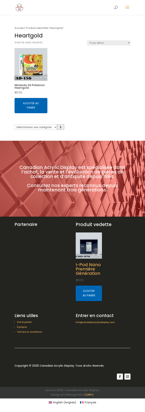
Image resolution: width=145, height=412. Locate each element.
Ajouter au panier (31, 105)
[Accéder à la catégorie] (60, 127)
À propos (22, 327)
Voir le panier (24, 322)
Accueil (19, 28)
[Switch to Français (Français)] (88, 402)
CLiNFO (88, 395)
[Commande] (108, 42)
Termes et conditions (29, 331)
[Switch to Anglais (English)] (62, 402)
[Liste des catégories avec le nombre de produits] (36, 127)
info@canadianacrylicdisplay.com (95, 322)
